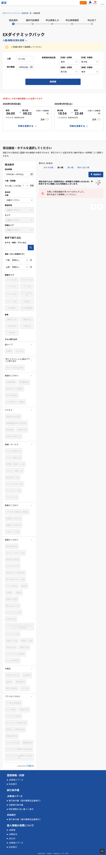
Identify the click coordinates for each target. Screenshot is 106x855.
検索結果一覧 (26, 13)
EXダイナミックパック (11, 13)
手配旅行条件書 (16, 805)
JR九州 (12, 838)
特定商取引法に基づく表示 (21, 809)
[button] (19, 344)
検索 (31, 247)
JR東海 (12, 830)
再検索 (53, 81)
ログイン (83, 3)
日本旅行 (13, 784)
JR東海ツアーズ (16, 780)
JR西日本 (13, 834)
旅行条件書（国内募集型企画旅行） (25, 800)
